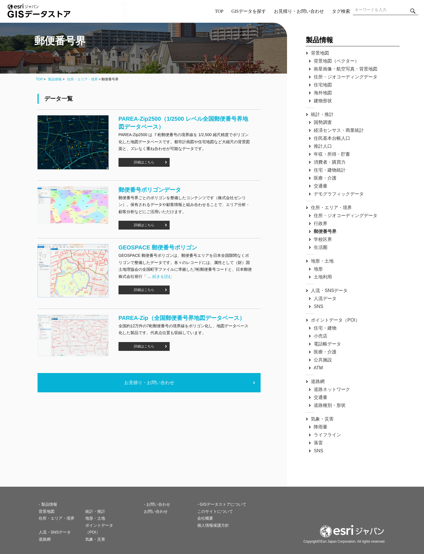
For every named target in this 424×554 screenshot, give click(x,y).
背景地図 (320, 53)
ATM (318, 367)
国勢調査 (323, 122)
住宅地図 (323, 84)
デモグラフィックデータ (339, 193)
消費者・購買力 (330, 162)
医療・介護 (325, 178)
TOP (219, 11)
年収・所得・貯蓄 (332, 154)
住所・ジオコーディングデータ (345, 76)
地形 (318, 268)
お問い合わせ (156, 511)
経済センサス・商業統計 (339, 130)
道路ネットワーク (332, 389)
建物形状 (323, 100)
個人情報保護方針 (213, 525)
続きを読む (162, 276)
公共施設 (323, 359)
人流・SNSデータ (329, 290)
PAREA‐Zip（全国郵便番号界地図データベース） (182, 318)
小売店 (320, 336)
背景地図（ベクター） (336, 61)
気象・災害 (322, 418)
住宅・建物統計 (330, 170)
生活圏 (320, 247)
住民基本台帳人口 (332, 138)
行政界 (320, 223)
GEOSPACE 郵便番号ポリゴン (158, 247)
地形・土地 (322, 261)
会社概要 (205, 518)
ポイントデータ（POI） (335, 320)
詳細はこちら (144, 162)
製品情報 (55, 79)
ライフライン (327, 434)
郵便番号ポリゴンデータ (150, 190)
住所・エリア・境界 (82, 79)
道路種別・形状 (330, 405)
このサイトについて (215, 511)
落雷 (318, 442)
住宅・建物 (325, 328)
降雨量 (320, 426)
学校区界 (323, 239)
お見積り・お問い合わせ (299, 11)
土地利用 (323, 276)
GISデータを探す (248, 11)
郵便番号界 (325, 231)
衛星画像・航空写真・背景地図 (345, 68)
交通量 (320, 186)
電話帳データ (327, 343)
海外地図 (323, 92)
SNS (318, 306)
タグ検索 (341, 11)
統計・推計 (322, 114)
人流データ (325, 298)
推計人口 (323, 146)
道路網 (318, 381)
